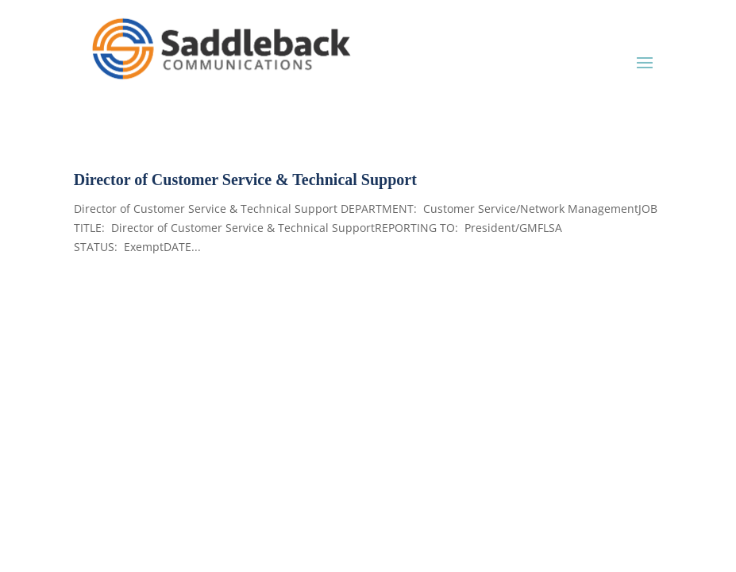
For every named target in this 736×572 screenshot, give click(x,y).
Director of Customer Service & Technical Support (245, 179)
